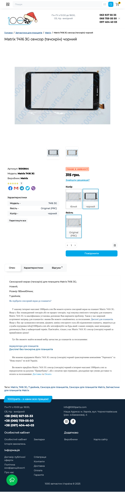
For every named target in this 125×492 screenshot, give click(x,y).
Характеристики (33, 267)
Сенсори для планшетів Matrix (87, 387)
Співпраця (40, 457)
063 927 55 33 (107, 14)
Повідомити (92, 253)
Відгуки (57, 267)
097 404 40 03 (108, 21)
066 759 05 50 (108, 18)
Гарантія (39, 474)
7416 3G (23, 387)
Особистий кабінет (15, 439)
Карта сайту (101, 439)
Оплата (38, 470)
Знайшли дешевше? (78, 180)
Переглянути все (17, 220)
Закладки (39, 439)
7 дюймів (33, 387)
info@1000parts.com (75, 407)
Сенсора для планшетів (54, 387)
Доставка (39, 466)
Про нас (9, 472)
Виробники (71, 439)
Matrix (14, 387)
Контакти (39, 461)
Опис (12, 267)
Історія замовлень (15, 443)
